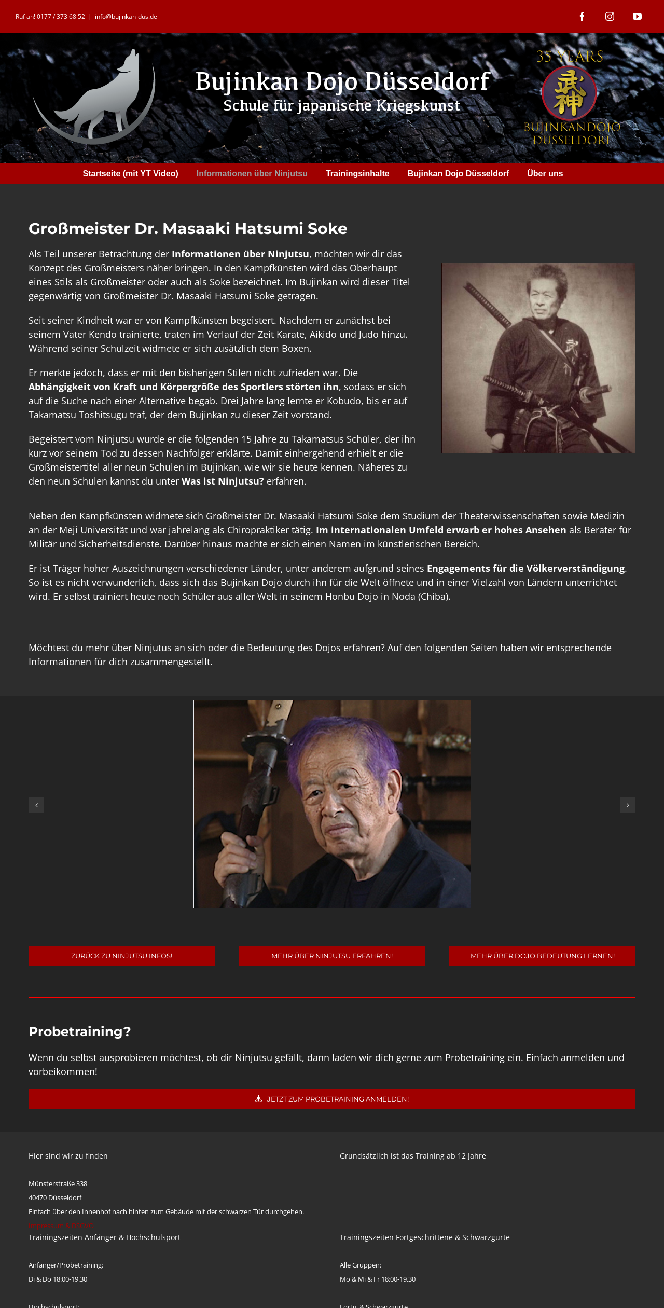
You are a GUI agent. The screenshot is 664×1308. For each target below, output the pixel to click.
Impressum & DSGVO (61, 1225)
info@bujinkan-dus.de (126, 16)
